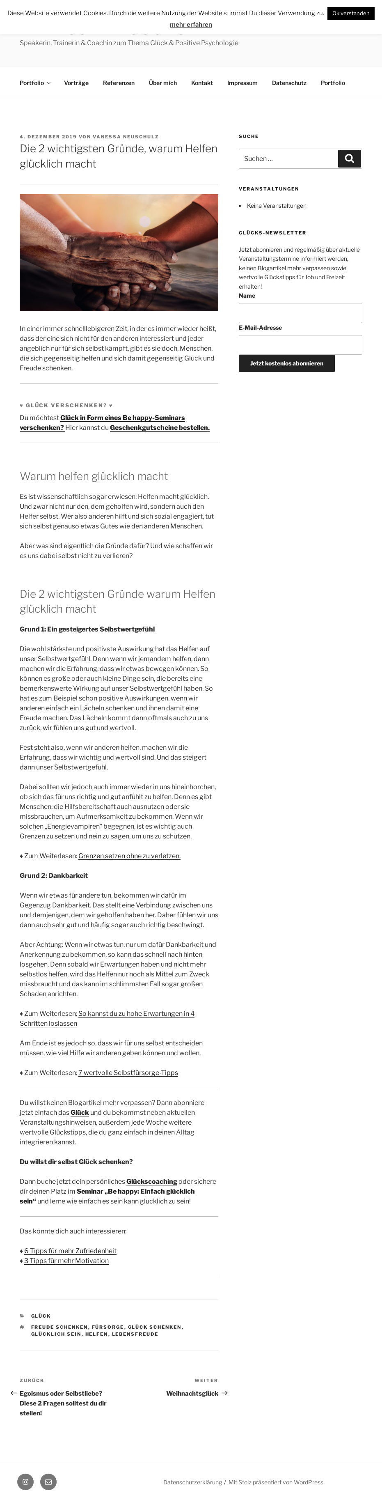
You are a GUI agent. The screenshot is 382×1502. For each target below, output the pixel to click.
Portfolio (36, 82)
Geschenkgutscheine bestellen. (160, 428)
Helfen (96, 1334)
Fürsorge (108, 1327)
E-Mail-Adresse (260, 327)
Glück (80, 1112)
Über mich (163, 82)
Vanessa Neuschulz (126, 137)
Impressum (242, 82)
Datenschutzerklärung (192, 1482)
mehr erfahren (191, 24)
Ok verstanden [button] (351, 13)
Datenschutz (289, 82)
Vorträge (76, 82)
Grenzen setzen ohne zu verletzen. (129, 856)
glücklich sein (56, 1334)
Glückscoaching (151, 1181)
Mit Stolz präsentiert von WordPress (276, 1482)
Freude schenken (59, 1327)
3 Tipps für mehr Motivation (66, 1261)
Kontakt (202, 82)
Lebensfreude (135, 1334)
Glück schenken (155, 1327)
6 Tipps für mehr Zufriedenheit (70, 1251)
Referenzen (119, 82)
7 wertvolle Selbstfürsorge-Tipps (128, 1073)
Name (247, 295)
